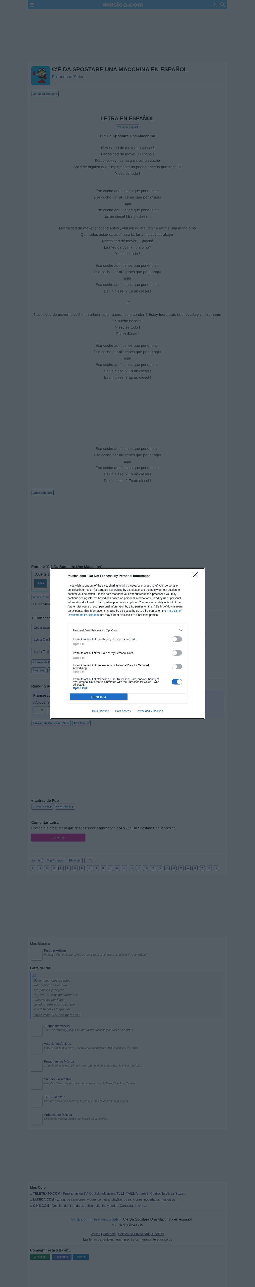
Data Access (123, 711)
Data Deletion (100, 711)
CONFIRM (98, 696)
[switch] (177, 639)
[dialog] (127, 643)
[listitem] (127, 630)
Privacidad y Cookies (150, 711)
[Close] (196, 576)
